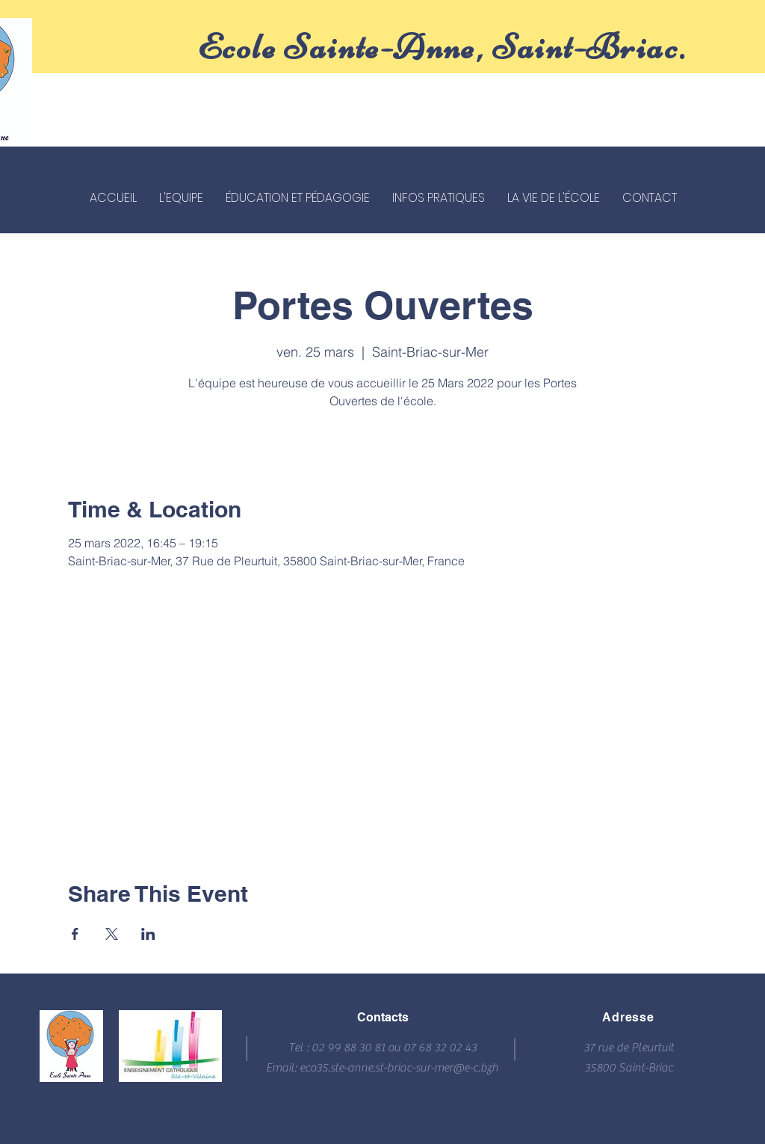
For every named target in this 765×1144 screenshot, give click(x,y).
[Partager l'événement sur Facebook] (75, 934)
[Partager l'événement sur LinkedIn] (148, 934)
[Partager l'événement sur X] (112, 934)
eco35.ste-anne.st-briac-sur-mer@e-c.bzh (399, 1067)
